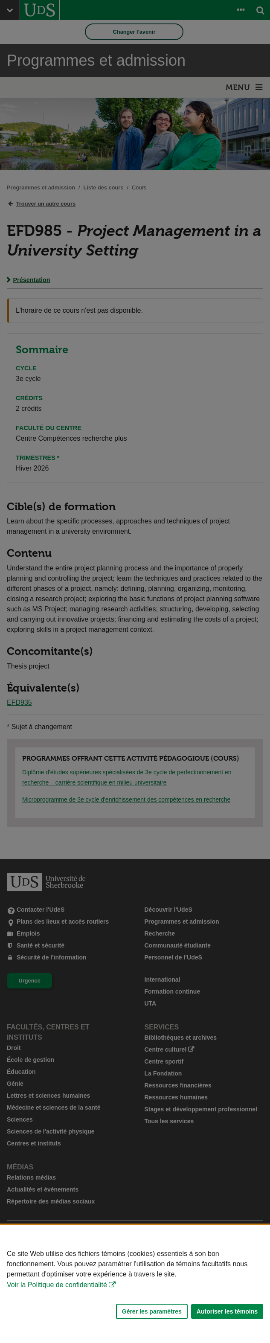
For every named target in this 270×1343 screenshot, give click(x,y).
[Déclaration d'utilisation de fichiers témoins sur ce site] (135, 1284)
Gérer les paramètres (152, 1311)
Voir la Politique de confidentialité (57, 1284)
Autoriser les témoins (227, 1311)
